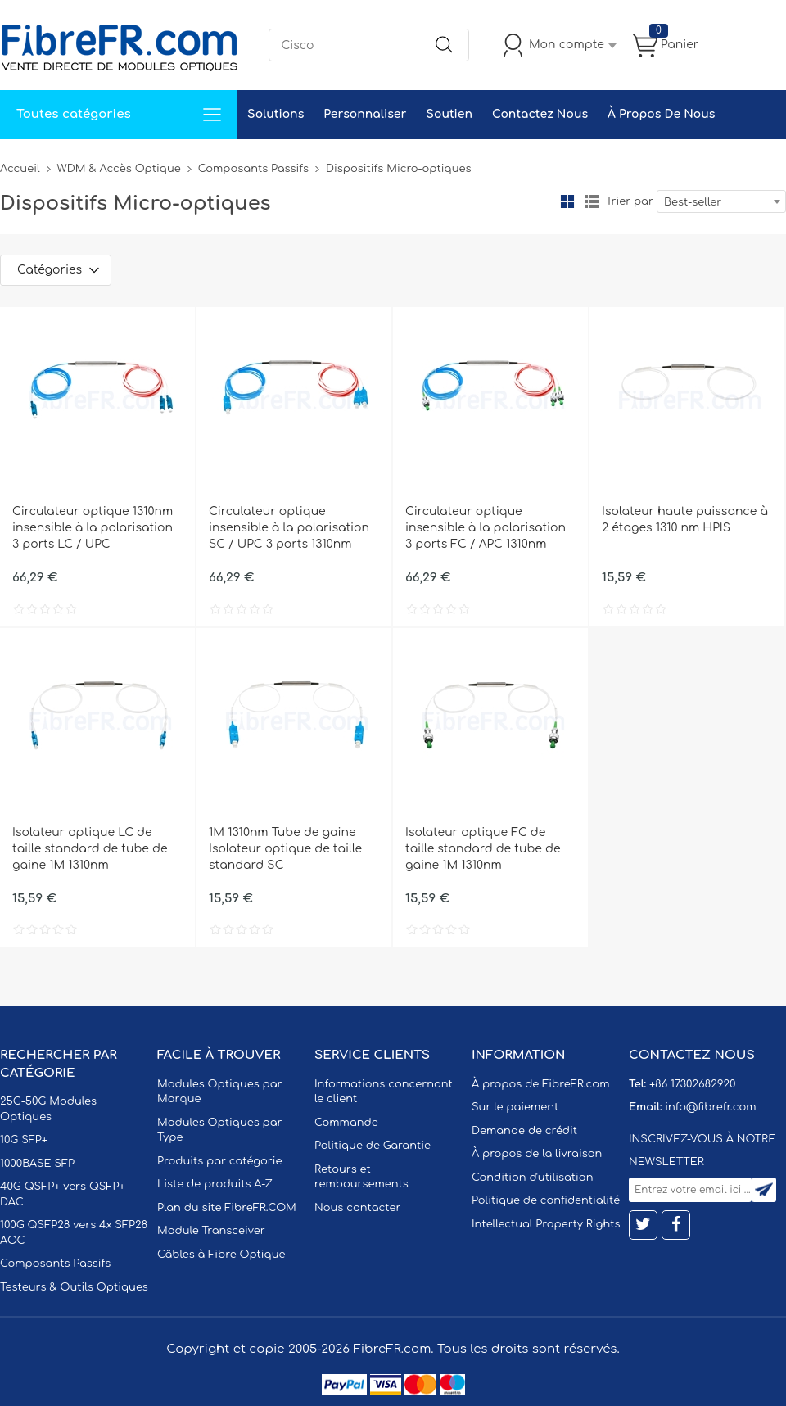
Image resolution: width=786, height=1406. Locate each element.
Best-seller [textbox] (692, 202)
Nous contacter (357, 1208)
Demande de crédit (524, 1131)
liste (592, 201)
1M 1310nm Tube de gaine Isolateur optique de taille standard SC (285, 848)
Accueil (20, 168)
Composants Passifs (253, 168)
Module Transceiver (211, 1230)
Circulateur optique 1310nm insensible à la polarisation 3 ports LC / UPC (92, 527)
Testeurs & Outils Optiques (74, 1287)
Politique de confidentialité (546, 1200)
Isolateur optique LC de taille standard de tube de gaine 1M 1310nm (89, 848)
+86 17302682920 (692, 1084)
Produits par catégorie (219, 1161)
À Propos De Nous (661, 114)
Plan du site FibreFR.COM (226, 1208)
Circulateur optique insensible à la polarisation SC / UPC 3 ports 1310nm (289, 527)
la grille (567, 201)
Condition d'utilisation (532, 1177)
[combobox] (721, 201)
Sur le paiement (515, 1107)
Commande (346, 1122)
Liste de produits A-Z (215, 1184)
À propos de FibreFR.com (540, 1084)
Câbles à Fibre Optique (221, 1254)
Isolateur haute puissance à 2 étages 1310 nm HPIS (685, 519)
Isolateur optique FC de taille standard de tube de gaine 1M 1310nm (482, 848)
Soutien (449, 114)
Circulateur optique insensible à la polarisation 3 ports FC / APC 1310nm (485, 527)
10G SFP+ (23, 1140)
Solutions (275, 114)
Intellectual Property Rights (546, 1224)
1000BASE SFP (37, 1163)
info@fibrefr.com (710, 1107)
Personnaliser (364, 114)
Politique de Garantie (372, 1145)
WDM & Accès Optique (119, 168)
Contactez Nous (540, 114)
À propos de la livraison (537, 1154)
